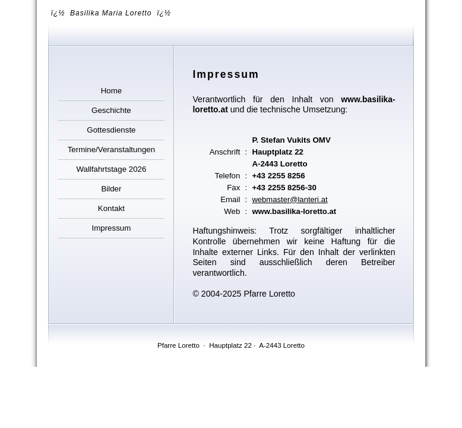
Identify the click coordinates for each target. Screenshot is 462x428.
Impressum (111, 228)
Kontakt (111, 208)
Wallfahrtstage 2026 (111, 169)
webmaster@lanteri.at (289, 199)
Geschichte (111, 110)
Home (111, 90)
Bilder (111, 188)
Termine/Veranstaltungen (111, 149)
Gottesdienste (111, 129)
